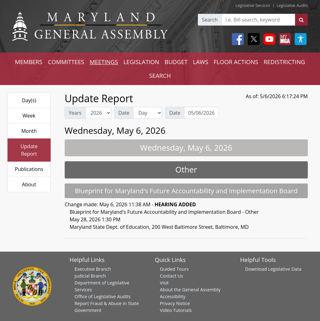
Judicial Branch (90, 276)
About (29, 184)
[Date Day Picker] (201, 113)
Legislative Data (285, 269)
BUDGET (176, 62)
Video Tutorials (176, 310)
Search (210, 19)
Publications (29, 169)
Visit (164, 282)
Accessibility (173, 296)
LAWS (200, 62)
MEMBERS (28, 62)
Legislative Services (253, 5)
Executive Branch (93, 269)
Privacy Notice (175, 303)
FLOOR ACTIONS (236, 62)
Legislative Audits (292, 5)
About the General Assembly (190, 289)
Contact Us (171, 276)
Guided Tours (174, 269)
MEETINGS (104, 62)
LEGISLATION (141, 62)
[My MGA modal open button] (284, 39)
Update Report (29, 150)
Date (123, 112)
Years (75, 112)
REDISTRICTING (284, 62)
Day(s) (29, 100)
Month (29, 131)
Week (28, 115)
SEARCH (160, 75)
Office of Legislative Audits (103, 296)
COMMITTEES (66, 62)
